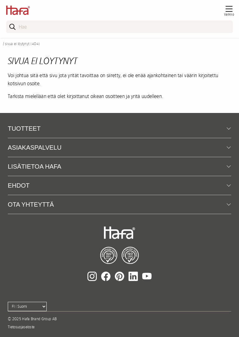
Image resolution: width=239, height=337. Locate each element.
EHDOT (19, 185)
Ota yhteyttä (31, 204)
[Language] (27, 306)
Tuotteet (24, 128)
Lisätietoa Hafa (34, 166)
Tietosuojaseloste (21, 327)
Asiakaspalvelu (35, 147)
